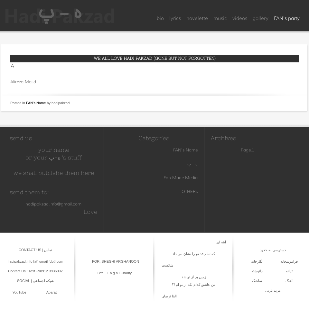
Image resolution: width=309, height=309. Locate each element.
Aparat (51, 292)
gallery (260, 18)
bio (160, 18)
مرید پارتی (272, 290)
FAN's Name (36, 103)
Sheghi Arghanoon (119, 261)
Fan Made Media (181, 177)
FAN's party (287, 18)
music (220, 18)
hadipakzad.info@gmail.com (53, 203)
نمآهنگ (257, 281)
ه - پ (192, 163)
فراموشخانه (289, 261)
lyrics (175, 18)
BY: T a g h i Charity (115, 273)
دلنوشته (257, 271)
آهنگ (289, 281)
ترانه (289, 271)
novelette (197, 18)
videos (239, 18)
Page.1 (247, 149)
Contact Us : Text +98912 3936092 (35, 271)
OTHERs (190, 191)
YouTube (19, 292)
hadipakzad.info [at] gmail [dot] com (35, 261)
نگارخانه (257, 261)
